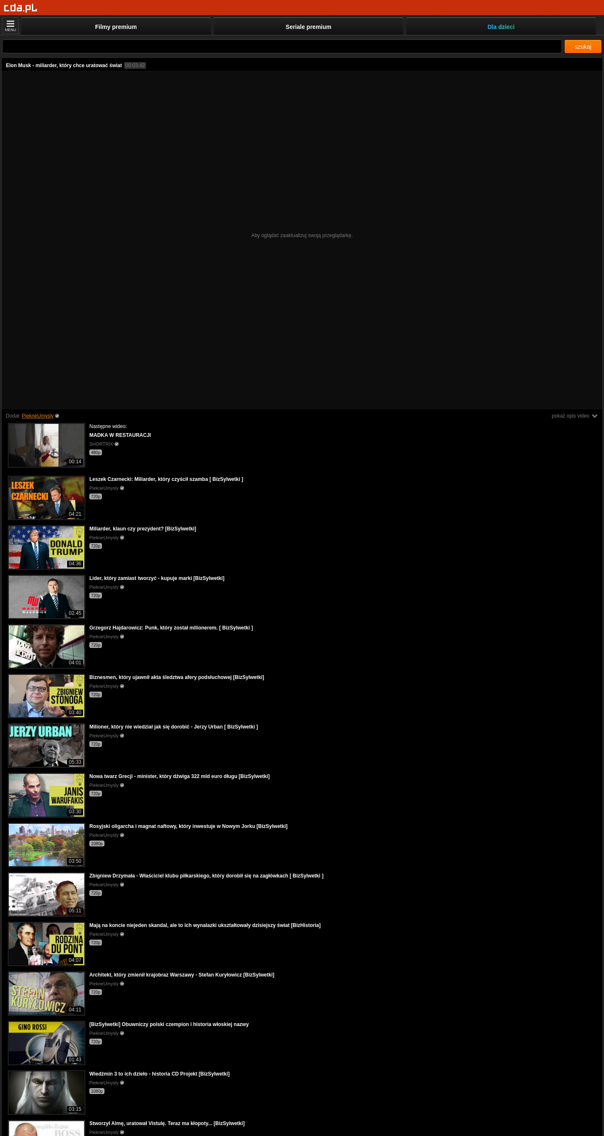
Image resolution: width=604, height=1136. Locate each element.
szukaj (583, 46)
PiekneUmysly (38, 416)
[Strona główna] (20, 8)
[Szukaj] (282, 46)
